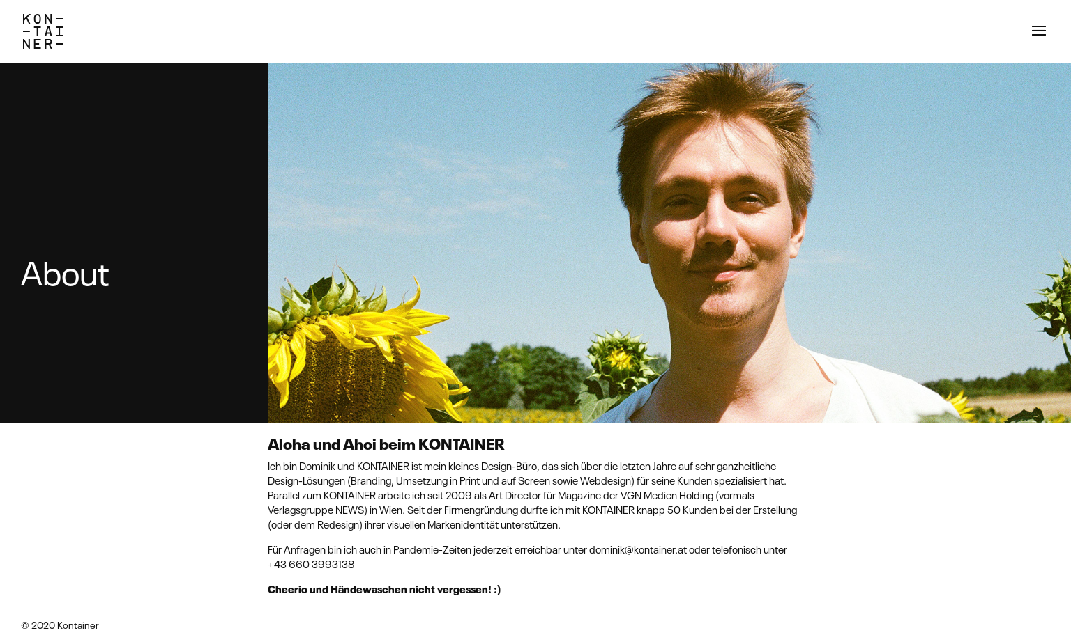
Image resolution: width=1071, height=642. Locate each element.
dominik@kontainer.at (638, 548)
